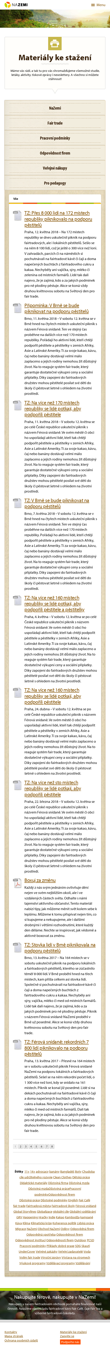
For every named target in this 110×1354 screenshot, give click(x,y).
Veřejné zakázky (47, 1251)
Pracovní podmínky (33, 1246)
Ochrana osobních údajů (21, 1340)
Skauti (85, 1246)
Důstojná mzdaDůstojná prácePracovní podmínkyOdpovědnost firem (54, 1191)
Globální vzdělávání (83, 1211)
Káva (18, 1223)
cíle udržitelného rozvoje (35, 1177)
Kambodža (72, 1217)
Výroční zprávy (51, 1257)
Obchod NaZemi (49, 1229)
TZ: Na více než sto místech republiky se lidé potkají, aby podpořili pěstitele (52, 788)
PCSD (90, 1240)
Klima (26, 1223)
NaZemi (32, 1229)
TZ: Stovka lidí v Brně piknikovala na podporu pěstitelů (60, 948)
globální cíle (61, 1211)
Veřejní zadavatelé (70, 1251)
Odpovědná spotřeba (41, 1234)
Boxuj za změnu (40, 880)
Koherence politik (64, 1223)
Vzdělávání (83, 1263)
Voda (87, 1251)
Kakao (60, 1217)
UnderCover (27, 1251)
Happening (30, 1217)
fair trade (19, 1206)
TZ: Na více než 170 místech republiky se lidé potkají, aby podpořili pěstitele (52, 409)
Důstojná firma (58, 1183)
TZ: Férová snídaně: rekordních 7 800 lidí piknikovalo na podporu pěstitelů (56, 1048)
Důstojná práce (29, 1200)
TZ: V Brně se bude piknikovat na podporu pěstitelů (56, 503)
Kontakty (11, 1332)
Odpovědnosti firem (60, 1240)
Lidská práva (85, 1223)
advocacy (42, 1171)
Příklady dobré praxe (60, 1246)
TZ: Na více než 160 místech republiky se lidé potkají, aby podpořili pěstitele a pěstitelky (54, 604)
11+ (26, 1171)
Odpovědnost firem (69, 1234)
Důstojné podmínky (54, 1200)
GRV (19, 1217)
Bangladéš (67, 1171)
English (73, 1200)
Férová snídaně (86, 1206)
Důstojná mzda (79, 1183)
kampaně (86, 1217)
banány (54, 1171)
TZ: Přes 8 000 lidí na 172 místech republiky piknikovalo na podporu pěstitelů (58, 219)
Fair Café (84, 1200)
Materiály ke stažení (73, 1332)
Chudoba (88, 1171)
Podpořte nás (70, 1342)
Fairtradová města (38, 1206)
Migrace (20, 1229)
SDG (78, 1246)
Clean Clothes (62, 1177)
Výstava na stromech (76, 1257)
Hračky (43, 1217)
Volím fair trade (29, 1257)
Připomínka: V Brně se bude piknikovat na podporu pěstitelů (56, 308)
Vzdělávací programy (60, 1263)
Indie (52, 1217)
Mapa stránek (14, 1336)
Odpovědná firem (82, 1229)
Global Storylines (24, 1211)
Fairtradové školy (63, 1206)
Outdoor (80, 1240)
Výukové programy (32, 1263)
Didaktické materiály (33, 1183)
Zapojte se (67, 1336)
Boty (78, 1171)
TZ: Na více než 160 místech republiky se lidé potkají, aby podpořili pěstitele (52, 696)
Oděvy (65, 1229)
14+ (32, 1171)
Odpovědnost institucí (30, 1240)
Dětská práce (81, 1177)
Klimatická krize (41, 1223)
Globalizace (44, 1211)
